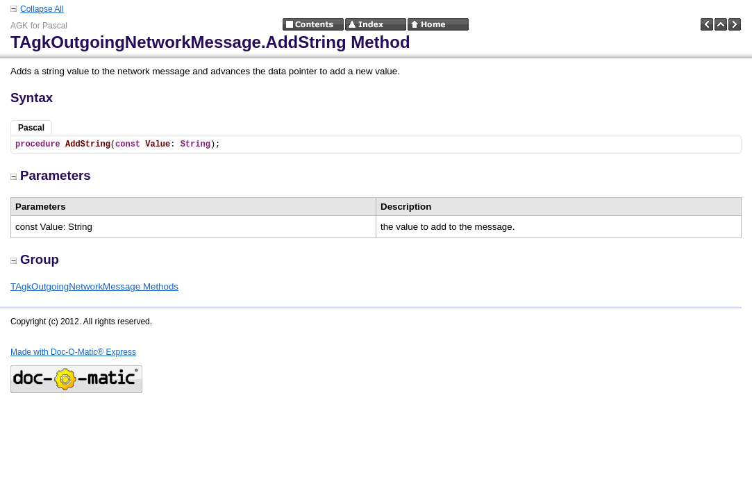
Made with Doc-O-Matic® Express (73, 352)
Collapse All (42, 9)
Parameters (50, 175)
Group (34, 259)
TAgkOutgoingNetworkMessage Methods (94, 286)
